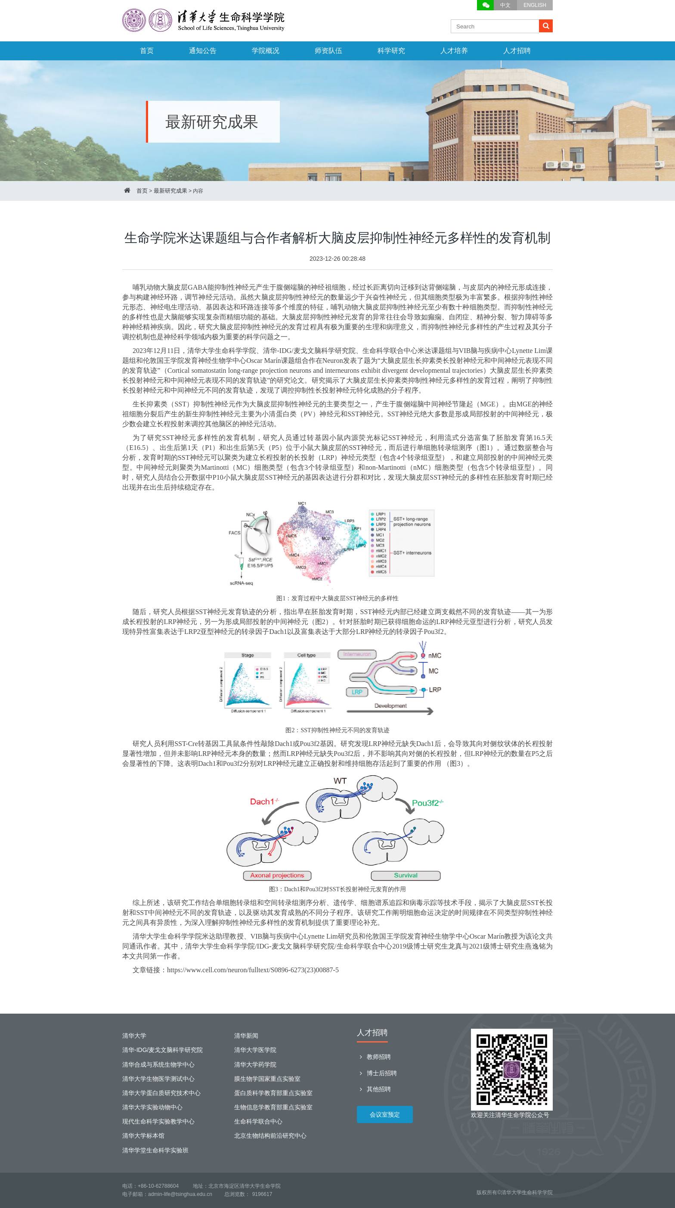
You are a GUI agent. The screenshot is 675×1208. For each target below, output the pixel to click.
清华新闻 (246, 1035)
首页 (147, 50)
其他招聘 (374, 1089)
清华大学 (134, 1035)
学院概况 (265, 50)
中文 (505, 5)
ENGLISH (534, 5)
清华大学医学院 (255, 1049)
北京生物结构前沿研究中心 (270, 1135)
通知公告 (203, 50)
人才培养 (454, 50)
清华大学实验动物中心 (152, 1107)
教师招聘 (374, 1056)
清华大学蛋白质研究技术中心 (161, 1092)
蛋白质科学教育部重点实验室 (273, 1092)
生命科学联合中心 (258, 1121)
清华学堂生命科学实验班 (155, 1150)
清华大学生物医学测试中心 (158, 1078)
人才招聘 (517, 50)
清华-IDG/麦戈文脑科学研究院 (162, 1049)
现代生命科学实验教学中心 (158, 1121)
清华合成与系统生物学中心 (158, 1064)
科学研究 (391, 50)
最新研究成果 (170, 190)
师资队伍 (328, 50)
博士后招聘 (377, 1073)
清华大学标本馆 (143, 1135)
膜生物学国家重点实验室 (267, 1078)
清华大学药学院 (255, 1064)
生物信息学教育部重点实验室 (273, 1107)
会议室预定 (385, 1114)
